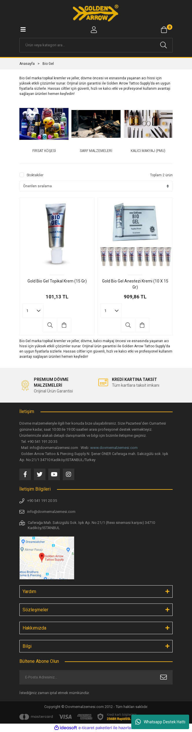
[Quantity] (33, 310)
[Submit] (163, 677)
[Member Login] (94, 29)
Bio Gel (48, 64)
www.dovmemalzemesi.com (114, 447)
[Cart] (164, 29)
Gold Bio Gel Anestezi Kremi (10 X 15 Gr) (135, 284)
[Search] (96, 45)
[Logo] (96, 13)
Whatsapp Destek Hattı (160, 722)
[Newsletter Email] (96, 677)
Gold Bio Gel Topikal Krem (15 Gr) (57, 281)
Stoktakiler (35, 175)
